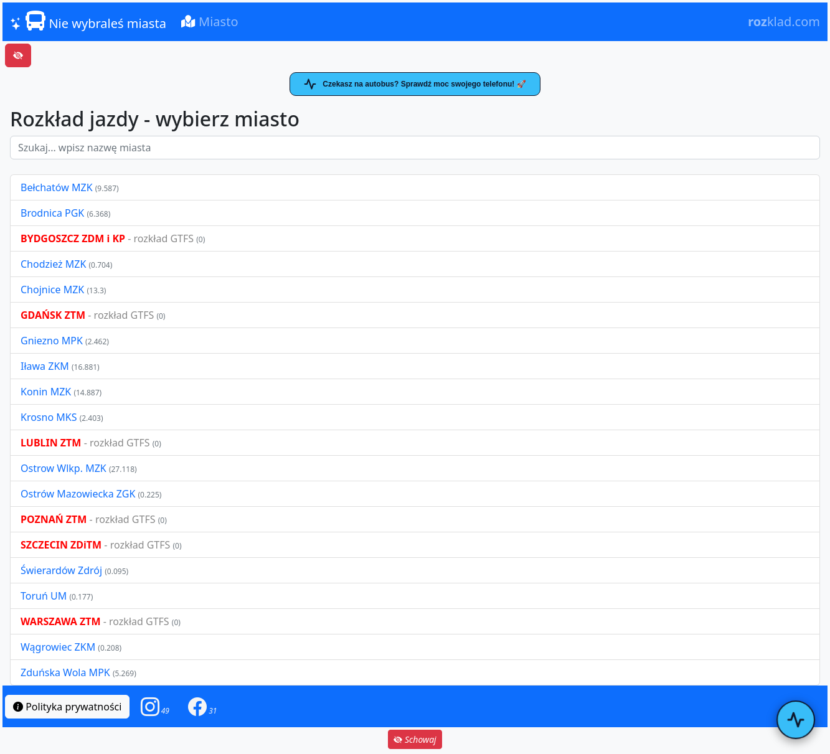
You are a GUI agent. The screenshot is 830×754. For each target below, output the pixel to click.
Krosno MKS (50, 417)
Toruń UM (44, 596)
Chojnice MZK (54, 289)
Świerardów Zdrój (61, 570)
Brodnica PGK (54, 213)
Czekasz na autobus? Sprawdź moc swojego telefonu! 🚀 (415, 84)
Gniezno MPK (53, 340)
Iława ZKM (45, 366)
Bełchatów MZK (57, 187)
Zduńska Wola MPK (65, 672)
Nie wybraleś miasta (88, 21)
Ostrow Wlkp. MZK (65, 468)
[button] (155, 706)
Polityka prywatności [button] (67, 707)
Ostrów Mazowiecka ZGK (79, 494)
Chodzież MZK (53, 264)
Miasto (209, 21)
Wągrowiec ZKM (59, 647)
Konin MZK (46, 391)
